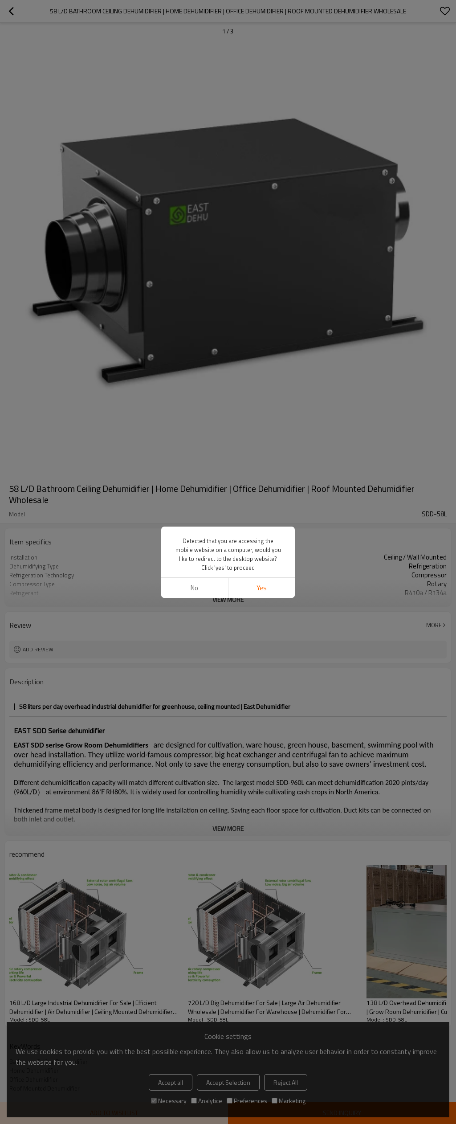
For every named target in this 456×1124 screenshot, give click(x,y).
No (194, 588)
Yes (261, 588)
